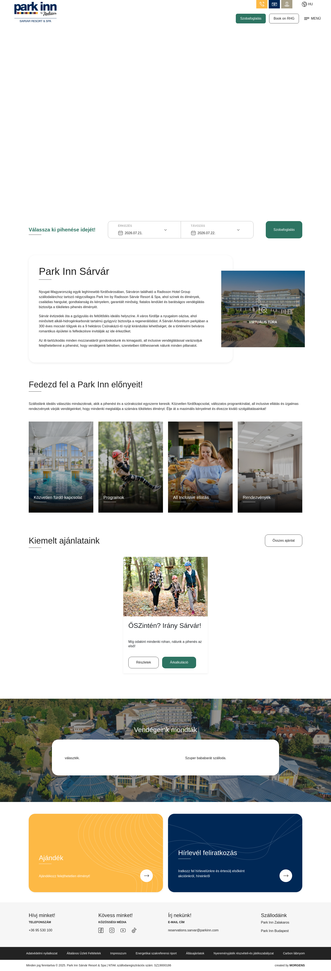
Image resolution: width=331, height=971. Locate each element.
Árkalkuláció (179, 662)
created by (290, 965)
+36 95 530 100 (40, 930)
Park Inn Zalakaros (275, 922)
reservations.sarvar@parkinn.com (193, 930)
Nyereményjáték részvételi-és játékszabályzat (244, 953)
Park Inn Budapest (275, 931)
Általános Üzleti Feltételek (84, 953)
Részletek (143, 662)
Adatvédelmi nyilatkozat (41, 953)
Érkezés (125, 225)
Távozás (198, 225)
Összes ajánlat (284, 540)
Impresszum (118, 953)
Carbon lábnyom (294, 953)
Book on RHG (284, 18)
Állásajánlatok (195, 953)
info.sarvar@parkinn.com (274, 4)
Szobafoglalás (251, 18)
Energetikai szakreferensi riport (156, 953)
